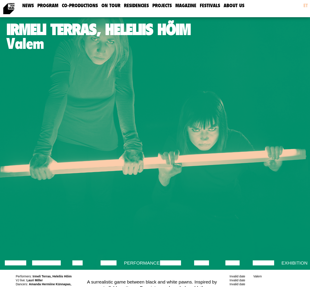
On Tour (110, 5)
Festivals (210, 5)
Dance (109, 262)
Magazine (185, 5)
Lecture (15, 262)
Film (77, 262)
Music (201, 262)
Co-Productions (80, 5)
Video (232, 262)
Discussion (46, 262)
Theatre (170, 262)
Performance (142, 262)
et (305, 5)
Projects (162, 5)
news (28, 5)
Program (47, 5)
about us (234, 5)
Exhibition (295, 262)
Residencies (136, 5)
